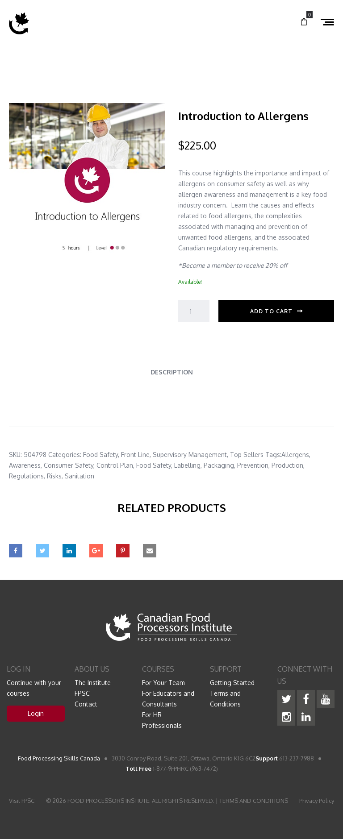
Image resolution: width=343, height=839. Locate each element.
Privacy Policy (316, 800)
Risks (54, 476)
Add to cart (271, 311)
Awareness (25, 465)
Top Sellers (247, 454)
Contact (86, 704)
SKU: (15, 454)
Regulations (26, 476)
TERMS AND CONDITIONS (253, 800)
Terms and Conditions (225, 698)
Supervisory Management (190, 454)
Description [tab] (172, 372)
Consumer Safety (68, 465)
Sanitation (79, 476)
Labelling (187, 465)
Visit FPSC (21, 800)
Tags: (273, 454)
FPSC (82, 693)
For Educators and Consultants (168, 698)
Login (36, 713)
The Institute (93, 682)
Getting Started (232, 682)
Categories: (64, 454)
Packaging (219, 465)
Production (287, 465)
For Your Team (163, 682)
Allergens (295, 454)
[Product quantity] (193, 311)
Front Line (135, 454)
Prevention (252, 465)
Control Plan (114, 465)
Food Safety (100, 454)
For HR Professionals (162, 720)
